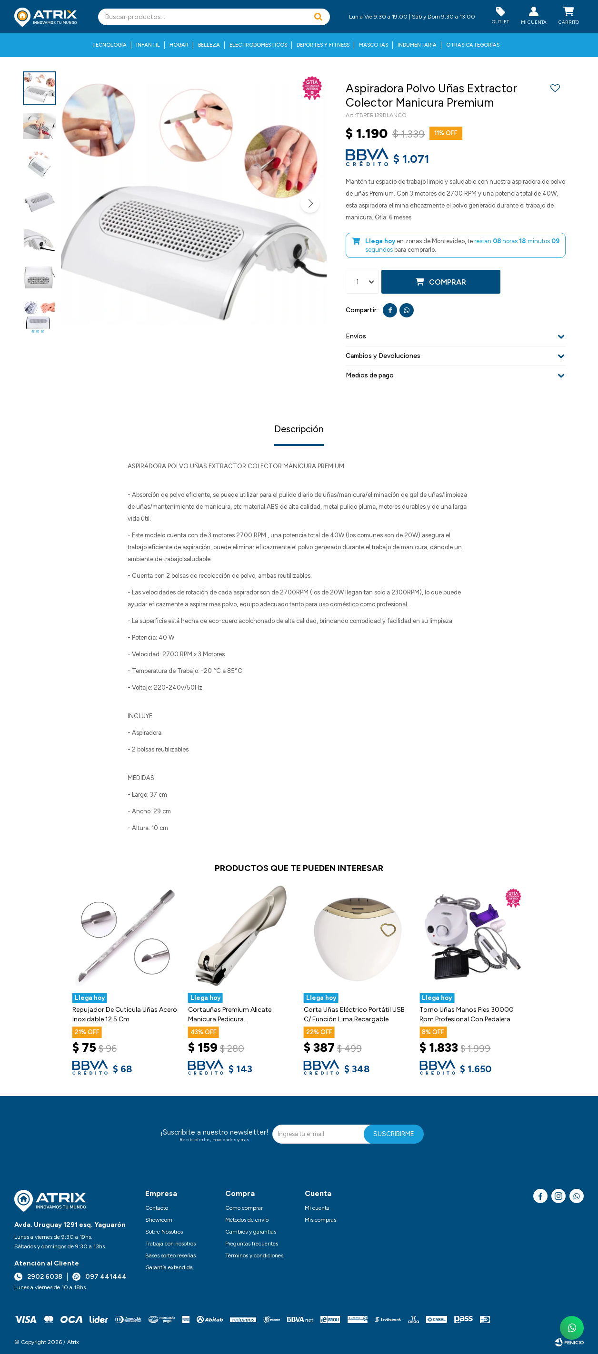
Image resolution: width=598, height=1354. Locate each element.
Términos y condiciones (254, 1255)
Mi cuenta (317, 1208)
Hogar (179, 45)
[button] (318, 17)
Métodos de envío (247, 1219)
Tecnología (109, 45)
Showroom (158, 1219)
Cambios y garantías (250, 1231)
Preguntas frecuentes (251, 1243)
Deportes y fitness (323, 45)
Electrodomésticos (258, 45)
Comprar (447, 282)
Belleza (209, 45)
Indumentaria (417, 45)
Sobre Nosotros (164, 1231)
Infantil (148, 45)
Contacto (156, 1208)
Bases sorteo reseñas (170, 1255)
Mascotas (373, 45)
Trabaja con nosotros (170, 1243)
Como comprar (244, 1208)
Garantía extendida (169, 1267)
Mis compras (320, 1219)
